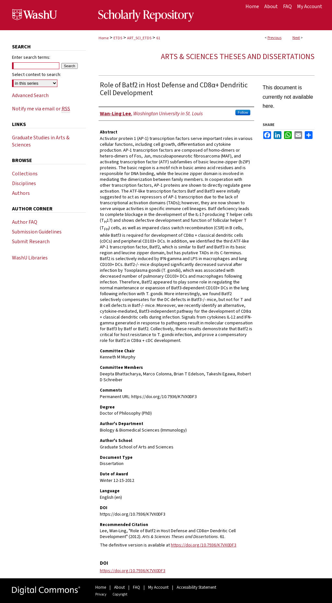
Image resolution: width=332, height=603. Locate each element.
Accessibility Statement (196, 587)
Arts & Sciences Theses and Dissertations (237, 56)
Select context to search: (36, 74)
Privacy (100, 594)
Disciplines (24, 183)
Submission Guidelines (37, 231)
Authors (21, 193)
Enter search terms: (31, 57)
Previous (274, 38)
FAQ (136, 587)
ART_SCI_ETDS (139, 38)
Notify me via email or (41, 108)
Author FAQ (24, 222)
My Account (158, 587)
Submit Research (31, 241)
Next (296, 38)
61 (158, 38)
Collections (25, 173)
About (119, 587)
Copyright (120, 594)
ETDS (117, 38)
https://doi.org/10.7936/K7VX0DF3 (203, 545)
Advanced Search (30, 95)
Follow (243, 112)
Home (104, 38)
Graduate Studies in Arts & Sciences (40, 141)
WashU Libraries (30, 257)
